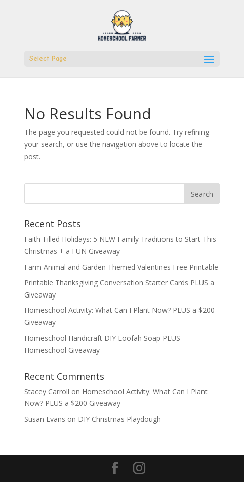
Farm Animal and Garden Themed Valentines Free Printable (121, 267)
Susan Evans (44, 419)
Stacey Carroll (46, 391)
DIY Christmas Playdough (119, 419)
